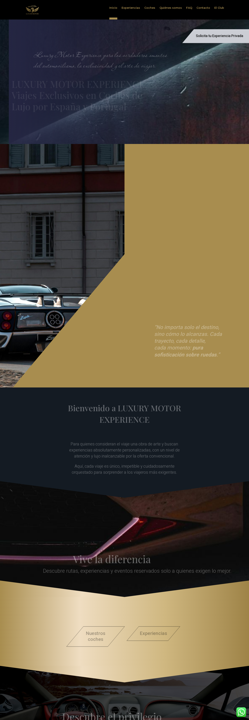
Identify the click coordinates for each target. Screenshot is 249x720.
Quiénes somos (171, 8)
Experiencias (131, 8)
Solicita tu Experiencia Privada (219, 36)
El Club (219, 8)
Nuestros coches (94, 636)
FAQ (189, 8)
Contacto (203, 8)
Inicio (113, 8)
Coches (149, 8)
